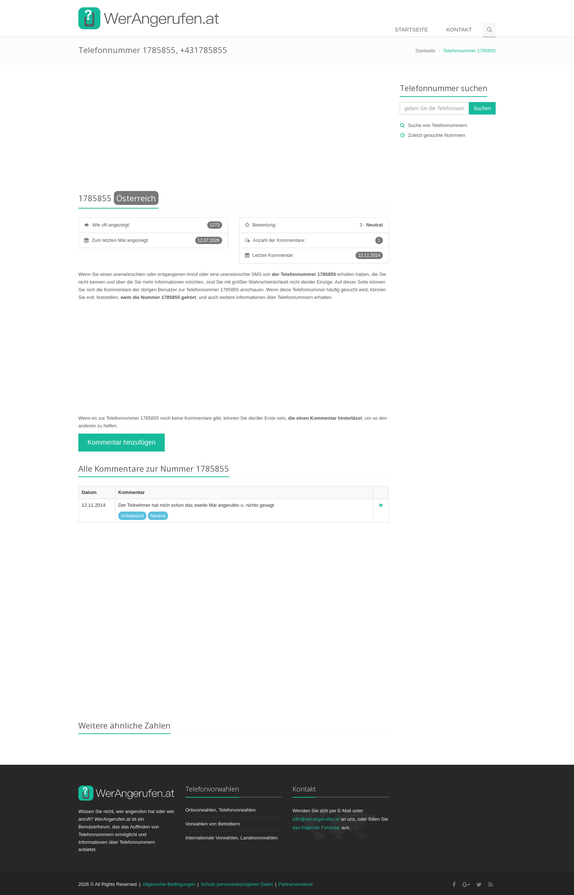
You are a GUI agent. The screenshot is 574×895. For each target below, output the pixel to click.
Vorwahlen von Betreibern (213, 824)
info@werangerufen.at (315, 819)
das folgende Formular (316, 827)
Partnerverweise (295, 884)
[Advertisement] (233, 130)
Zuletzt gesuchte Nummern (436, 135)
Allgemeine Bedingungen (168, 884)
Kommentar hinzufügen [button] (121, 442)
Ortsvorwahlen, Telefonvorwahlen (221, 810)
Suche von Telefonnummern (437, 125)
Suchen (482, 108)
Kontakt (459, 29)
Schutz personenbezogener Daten (237, 884)
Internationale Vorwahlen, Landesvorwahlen (232, 837)
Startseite (411, 29)
